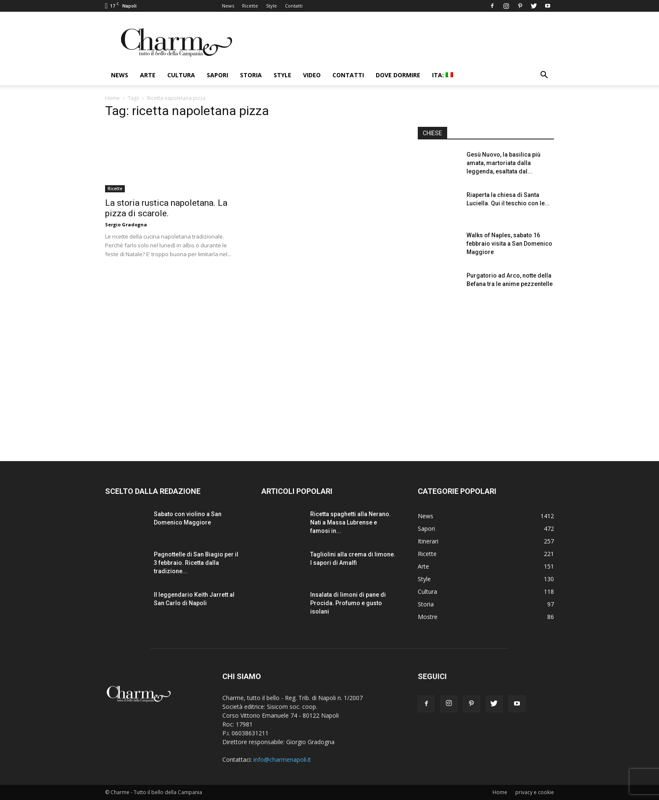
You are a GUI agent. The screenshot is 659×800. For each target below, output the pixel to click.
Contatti (294, 6)
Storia (251, 75)
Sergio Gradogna (126, 224)
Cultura (181, 75)
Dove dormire (398, 75)
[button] (544, 76)
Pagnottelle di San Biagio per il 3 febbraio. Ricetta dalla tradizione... (196, 562)
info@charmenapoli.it (282, 759)
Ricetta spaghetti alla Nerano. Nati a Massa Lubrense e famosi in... (350, 522)
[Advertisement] (486, 373)
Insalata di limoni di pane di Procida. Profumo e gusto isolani (348, 603)
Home (112, 98)
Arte (148, 75)
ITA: (442, 75)
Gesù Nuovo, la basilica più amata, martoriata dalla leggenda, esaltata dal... (503, 163)
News (228, 6)
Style (271, 6)
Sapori (217, 75)
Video (312, 75)
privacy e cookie (534, 792)
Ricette (250, 6)
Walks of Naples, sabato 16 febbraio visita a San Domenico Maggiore (509, 243)
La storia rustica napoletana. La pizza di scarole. (166, 208)
